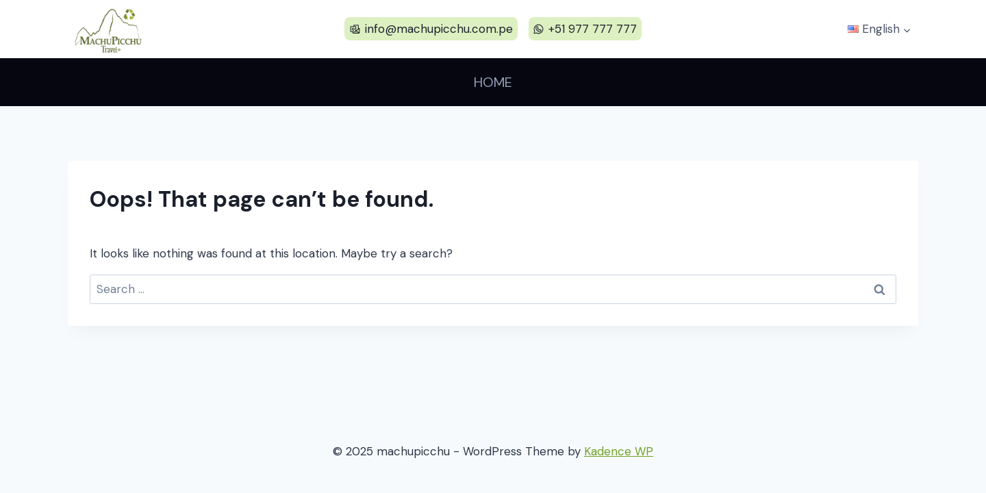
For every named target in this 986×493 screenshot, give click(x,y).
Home (493, 82)
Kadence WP (618, 451)
